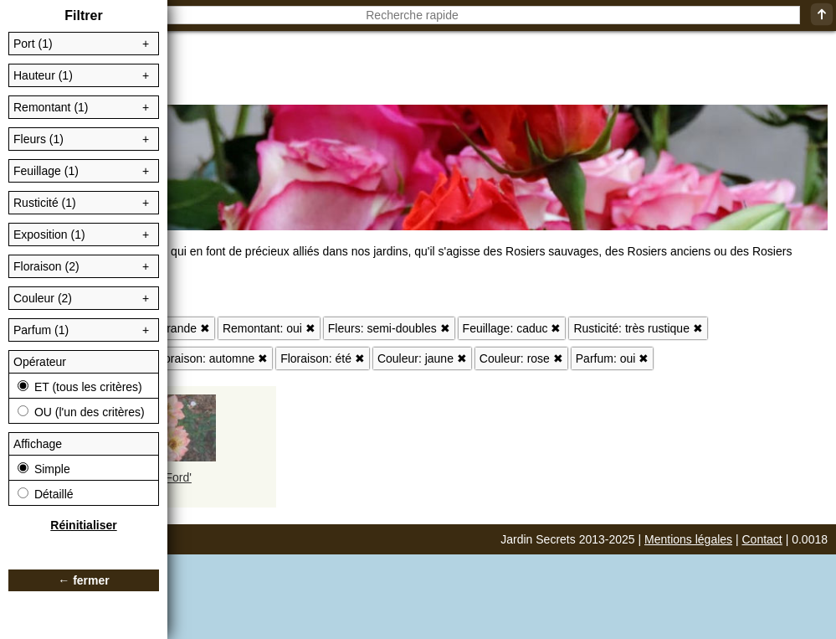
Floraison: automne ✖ (211, 358)
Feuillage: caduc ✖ (512, 328)
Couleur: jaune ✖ (422, 358)
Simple (44, 469)
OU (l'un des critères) (81, 412)
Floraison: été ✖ (322, 358)
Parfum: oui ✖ (612, 358)
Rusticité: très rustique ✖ (637, 328)
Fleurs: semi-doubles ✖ (389, 328)
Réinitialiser (83, 525)
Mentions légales (688, 539)
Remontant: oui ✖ (269, 328)
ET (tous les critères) (80, 387)
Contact (762, 539)
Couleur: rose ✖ (521, 358)
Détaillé (46, 494)
